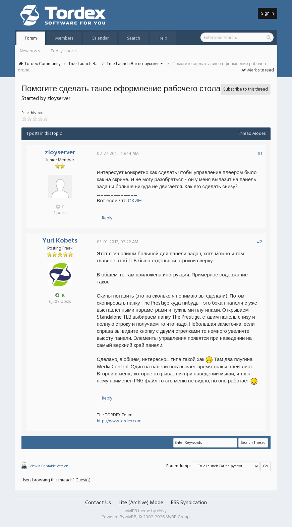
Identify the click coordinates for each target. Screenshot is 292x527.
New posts (30, 51)
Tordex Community (42, 63)
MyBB (130, 517)
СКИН (134, 201)
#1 (259, 153)
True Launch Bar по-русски (132, 63)
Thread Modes (252, 133)
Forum (31, 38)
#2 (259, 242)
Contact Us (98, 502)
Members (64, 38)
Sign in (267, 13)
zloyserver (60, 152)
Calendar (100, 38)
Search (133, 38)
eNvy (162, 511)
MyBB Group (178, 517)
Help (163, 38)
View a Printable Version (49, 466)
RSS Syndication (189, 502)
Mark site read (257, 70)
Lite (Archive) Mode (141, 502)
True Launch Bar (83, 63)
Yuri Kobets (59, 240)
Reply (107, 218)
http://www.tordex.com (119, 421)
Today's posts (63, 51)
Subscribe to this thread (245, 89)
